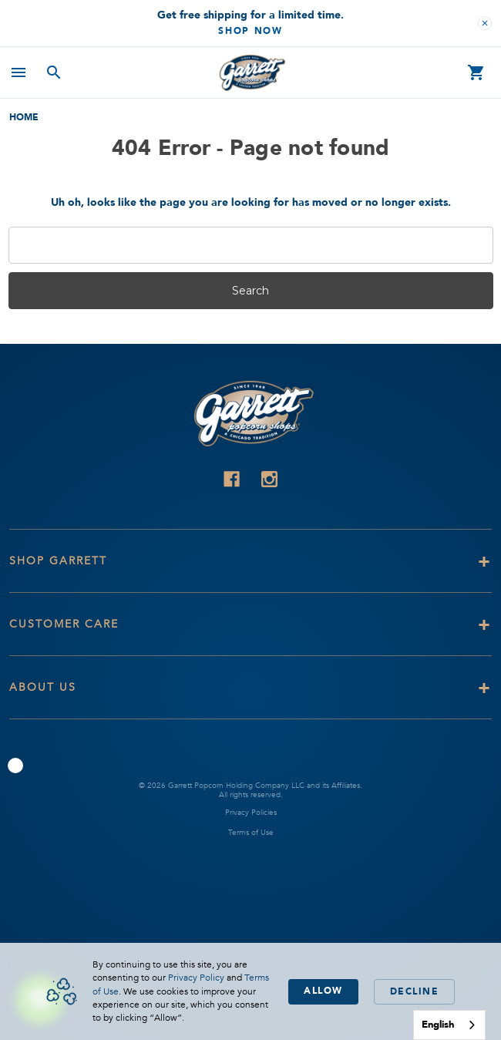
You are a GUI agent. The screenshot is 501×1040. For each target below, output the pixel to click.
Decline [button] (414, 991)
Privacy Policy (196, 977)
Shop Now (250, 31)
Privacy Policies (251, 812)
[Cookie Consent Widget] (250, 991)
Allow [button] (323, 990)
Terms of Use (251, 832)
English (438, 1025)
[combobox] (449, 1025)
